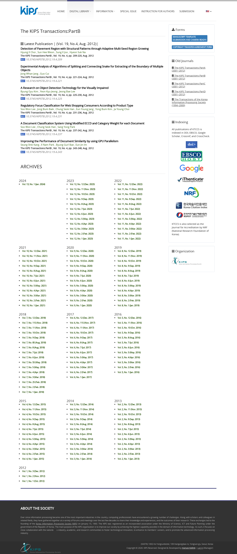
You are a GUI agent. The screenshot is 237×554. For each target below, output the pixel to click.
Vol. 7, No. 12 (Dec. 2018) (34, 317)
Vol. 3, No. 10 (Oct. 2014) (81, 414)
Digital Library (79, 11)
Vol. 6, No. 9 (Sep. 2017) (81, 337)
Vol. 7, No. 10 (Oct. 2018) (34, 332)
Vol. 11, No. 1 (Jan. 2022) (129, 238)
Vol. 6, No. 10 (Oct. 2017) (81, 332)
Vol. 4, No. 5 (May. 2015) (33, 439)
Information (104, 11)
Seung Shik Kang (30, 144)
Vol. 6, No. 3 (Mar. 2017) (81, 367)
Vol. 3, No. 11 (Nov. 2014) (82, 409)
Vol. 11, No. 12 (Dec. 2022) (130, 184)
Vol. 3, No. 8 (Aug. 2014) (81, 424)
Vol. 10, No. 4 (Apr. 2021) (34, 290)
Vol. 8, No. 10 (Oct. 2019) (129, 260)
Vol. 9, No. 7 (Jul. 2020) (80, 275)
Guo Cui (44, 73)
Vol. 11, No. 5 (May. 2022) (130, 218)
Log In (200, 548)
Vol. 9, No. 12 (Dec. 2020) (81, 251)
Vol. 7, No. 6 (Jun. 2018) (33, 357)
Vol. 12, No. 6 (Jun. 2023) (81, 213)
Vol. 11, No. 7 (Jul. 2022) (129, 208)
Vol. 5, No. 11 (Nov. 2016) (130, 322)
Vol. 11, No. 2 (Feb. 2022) (129, 233)
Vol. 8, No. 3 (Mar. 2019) (129, 295)
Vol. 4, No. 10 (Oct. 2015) (34, 414)
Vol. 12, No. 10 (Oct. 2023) (82, 194)
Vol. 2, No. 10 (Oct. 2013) (129, 414)
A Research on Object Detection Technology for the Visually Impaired (64, 88)
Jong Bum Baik (45, 109)
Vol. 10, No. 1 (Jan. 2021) (33, 305)
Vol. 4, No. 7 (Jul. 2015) (32, 429)
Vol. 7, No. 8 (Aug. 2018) (33, 347)
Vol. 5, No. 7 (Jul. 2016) (128, 342)
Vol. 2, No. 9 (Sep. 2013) (129, 419)
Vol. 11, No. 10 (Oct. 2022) (130, 194)
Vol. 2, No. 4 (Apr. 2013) (129, 444)
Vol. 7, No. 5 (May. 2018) (33, 367)
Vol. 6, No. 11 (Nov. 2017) (82, 327)
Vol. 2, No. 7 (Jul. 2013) (128, 429)
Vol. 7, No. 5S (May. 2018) (34, 362)
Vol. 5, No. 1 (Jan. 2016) (128, 372)
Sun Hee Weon (46, 52)
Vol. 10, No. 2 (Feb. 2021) (34, 300)
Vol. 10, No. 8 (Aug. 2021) (34, 270)
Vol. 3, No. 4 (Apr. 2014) (81, 444)
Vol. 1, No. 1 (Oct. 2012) (33, 481)
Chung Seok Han (65, 109)
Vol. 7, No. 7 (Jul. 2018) (32, 352)
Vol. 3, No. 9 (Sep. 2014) (81, 419)
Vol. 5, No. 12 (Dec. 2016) (129, 317)
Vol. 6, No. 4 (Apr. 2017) (81, 362)
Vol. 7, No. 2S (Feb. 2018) (34, 382)
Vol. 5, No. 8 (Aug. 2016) (129, 337)
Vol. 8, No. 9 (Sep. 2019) (129, 265)
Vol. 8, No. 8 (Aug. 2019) (129, 270)
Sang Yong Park (66, 127)
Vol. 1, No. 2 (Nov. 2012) (33, 476)
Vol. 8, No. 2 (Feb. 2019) (129, 300)
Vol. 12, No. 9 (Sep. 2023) (81, 199)
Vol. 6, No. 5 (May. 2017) (81, 357)
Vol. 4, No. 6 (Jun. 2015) (33, 434)
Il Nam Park (48, 144)
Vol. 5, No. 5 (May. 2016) (129, 352)
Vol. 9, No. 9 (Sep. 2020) (81, 265)
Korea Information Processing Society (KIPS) (56, 523)
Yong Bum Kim (104, 109)
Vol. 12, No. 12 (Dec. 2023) (82, 184)
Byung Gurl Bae (65, 144)
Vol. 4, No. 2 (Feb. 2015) (33, 453)
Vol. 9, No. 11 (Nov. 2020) (82, 255)
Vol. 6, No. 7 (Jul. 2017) (80, 347)
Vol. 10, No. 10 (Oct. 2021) (34, 260)
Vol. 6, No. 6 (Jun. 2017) (81, 352)
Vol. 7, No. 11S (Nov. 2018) (34, 322)
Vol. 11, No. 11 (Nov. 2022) (130, 189)
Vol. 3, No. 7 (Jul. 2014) (80, 429)
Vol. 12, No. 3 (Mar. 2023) (82, 228)
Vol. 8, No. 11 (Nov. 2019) (130, 255)
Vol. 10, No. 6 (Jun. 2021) (33, 280)
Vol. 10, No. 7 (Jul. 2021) (33, 275)
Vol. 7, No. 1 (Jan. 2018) (33, 392)
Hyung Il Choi (28, 52)
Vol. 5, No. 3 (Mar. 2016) (129, 362)
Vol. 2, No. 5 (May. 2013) (129, 439)
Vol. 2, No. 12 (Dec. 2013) (129, 404)
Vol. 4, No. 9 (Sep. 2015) (33, 419)
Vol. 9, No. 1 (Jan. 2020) (81, 305)
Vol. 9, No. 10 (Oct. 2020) (81, 260)
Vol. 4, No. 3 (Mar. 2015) (33, 448)
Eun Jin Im (81, 144)
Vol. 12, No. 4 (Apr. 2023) (81, 223)
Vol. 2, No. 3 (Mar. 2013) (129, 448)
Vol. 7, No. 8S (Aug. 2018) (34, 342)
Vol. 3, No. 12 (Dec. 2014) (81, 404)
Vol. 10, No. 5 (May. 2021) (34, 285)
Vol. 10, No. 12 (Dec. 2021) (34, 251)
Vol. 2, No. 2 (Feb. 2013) (129, 453)
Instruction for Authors (157, 11)
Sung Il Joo (62, 52)
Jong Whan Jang (30, 73)
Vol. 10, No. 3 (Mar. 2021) (34, 295)
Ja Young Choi (121, 109)
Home (61, 11)
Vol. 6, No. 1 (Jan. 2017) (81, 377)
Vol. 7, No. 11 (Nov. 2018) (34, 327)
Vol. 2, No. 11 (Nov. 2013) (130, 409)
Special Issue (128, 11)
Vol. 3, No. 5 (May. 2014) (81, 439)
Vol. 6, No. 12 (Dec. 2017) (81, 317)
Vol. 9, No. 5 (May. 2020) (81, 285)
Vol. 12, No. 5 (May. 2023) (82, 218)
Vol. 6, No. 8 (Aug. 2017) (81, 342)
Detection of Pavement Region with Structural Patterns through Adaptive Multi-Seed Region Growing (85, 48)
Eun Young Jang (85, 109)
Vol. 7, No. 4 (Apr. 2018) (33, 372)
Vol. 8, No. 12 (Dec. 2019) (129, 251)
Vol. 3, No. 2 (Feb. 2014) (81, 453)
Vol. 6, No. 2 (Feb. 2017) (81, 372)
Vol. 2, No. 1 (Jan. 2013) (128, 458)
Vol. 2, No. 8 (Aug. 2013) (129, 424)
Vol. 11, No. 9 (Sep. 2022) (129, 199)
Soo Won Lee (28, 109)
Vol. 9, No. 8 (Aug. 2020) (81, 270)
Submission (186, 11)
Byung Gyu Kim (30, 91)
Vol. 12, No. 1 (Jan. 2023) (81, 238)
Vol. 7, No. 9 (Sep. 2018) (33, 337)
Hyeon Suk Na (78, 52)
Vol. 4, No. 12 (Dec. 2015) (34, 404)
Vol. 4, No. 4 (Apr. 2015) (33, 444)
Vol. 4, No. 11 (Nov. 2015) (34, 409)
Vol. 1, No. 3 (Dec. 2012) (33, 471)
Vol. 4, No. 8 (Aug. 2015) (33, 424)
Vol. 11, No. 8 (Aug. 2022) (129, 204)
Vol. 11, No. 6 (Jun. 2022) (129, 213)
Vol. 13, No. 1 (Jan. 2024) (33, 184)
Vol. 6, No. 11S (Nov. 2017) (82, 322)
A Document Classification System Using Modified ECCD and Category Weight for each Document (82, 123)
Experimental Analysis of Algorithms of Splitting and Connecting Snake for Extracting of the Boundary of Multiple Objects (92, 68)
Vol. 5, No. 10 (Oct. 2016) (129, 327)
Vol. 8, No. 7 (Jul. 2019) (128, 275)
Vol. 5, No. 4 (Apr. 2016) (129, 357)
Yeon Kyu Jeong (49, 91)
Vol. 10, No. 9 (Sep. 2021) (34, 265)
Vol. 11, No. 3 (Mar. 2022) (130, 228)
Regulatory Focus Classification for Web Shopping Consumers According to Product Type (77, 105)
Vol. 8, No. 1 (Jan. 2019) (128, 305)
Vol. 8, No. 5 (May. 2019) (129, 285)
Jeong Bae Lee (67, 91)
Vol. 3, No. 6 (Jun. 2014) (81, 434)
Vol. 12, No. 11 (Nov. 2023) (82, 189)
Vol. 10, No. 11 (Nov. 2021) (34, 255)
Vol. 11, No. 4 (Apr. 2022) (129, 223)
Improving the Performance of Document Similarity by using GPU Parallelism (69, 141)
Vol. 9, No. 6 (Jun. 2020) (81, 280)
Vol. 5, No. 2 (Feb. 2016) (129, 367)
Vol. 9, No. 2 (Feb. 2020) (81, 300)
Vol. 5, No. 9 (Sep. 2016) (129, 332)
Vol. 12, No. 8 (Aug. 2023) (82, 204)
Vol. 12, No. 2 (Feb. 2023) (81, 233)
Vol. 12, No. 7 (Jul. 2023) (81, 208)
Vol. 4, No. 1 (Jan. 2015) (33, 458)
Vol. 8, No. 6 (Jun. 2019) (129, 280)
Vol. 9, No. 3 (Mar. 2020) (81, 295)
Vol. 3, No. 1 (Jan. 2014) (81, 458)
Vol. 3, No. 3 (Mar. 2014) (81, 448)
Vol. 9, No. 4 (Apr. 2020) (81, 290)
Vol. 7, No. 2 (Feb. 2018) (33, 387)
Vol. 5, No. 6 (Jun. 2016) (129, 347)
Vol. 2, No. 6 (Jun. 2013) (129, 434)
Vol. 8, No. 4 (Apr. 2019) (129, 290)
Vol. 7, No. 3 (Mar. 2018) (33, 377)
